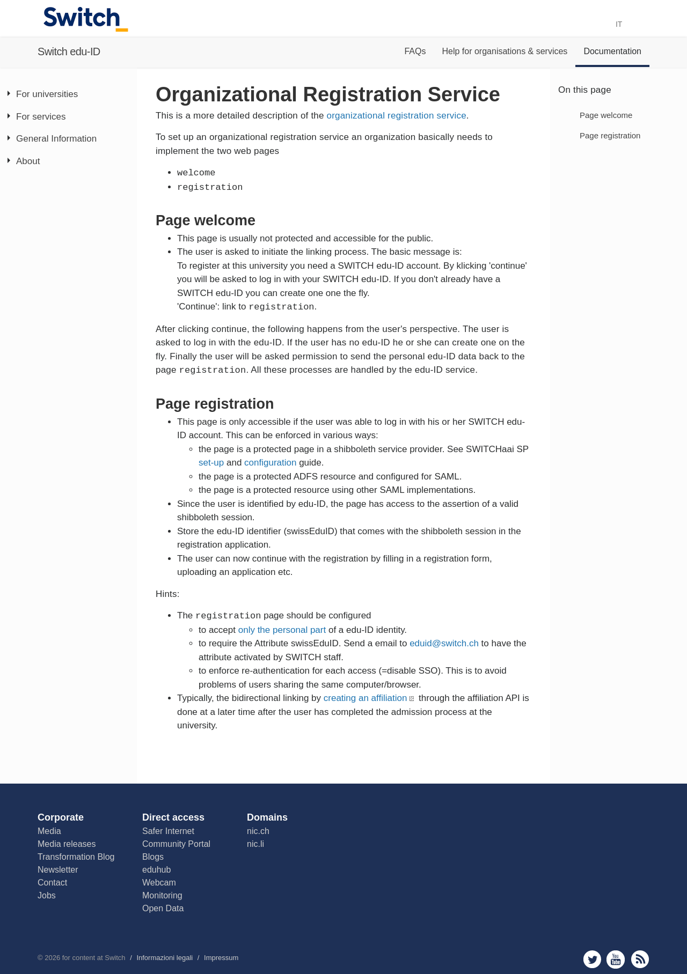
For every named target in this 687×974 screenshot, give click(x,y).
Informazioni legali (164, 958)
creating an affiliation (365, 698)
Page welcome (606, 115)
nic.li (255, 843)
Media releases (67, 843)
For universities (47, 94)
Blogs (153, 856)
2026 (52, 958)
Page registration (610, 135)
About (28, 161)
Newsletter (58, 869)
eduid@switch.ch (444, 643)
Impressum (221, 958)
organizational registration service (396, 115)
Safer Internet (168, 831)
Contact (52, 882)
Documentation (612, 51)
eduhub (156, 869)
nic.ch (258, 831)
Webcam (159, 882)
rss (640, 959)
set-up (211, 463)
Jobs (47, 895)
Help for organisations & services (504, 51)
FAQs (415, 51)
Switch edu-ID (69, 51)
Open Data (163, 908)
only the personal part (282, 630)
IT (623, 24)
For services (41, 117)
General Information (56, 139)
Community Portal (176, 843)
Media (49, 831)
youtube (615, 959)
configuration (270, 463)
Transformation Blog (76, 856)
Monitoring (162, 895)
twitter (592, 959)
